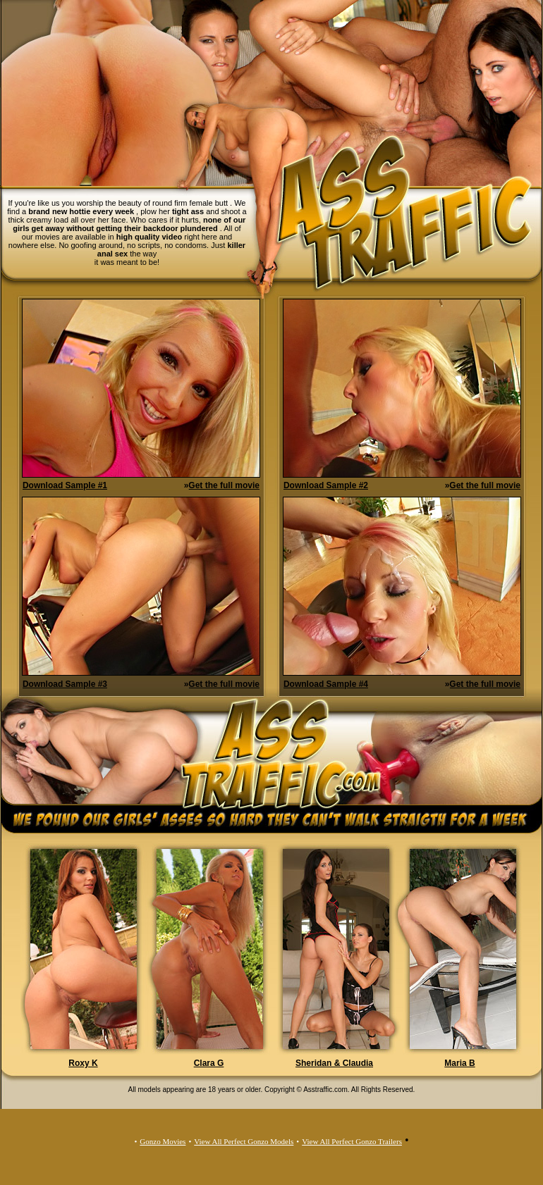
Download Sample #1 (65, 485)
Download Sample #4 (325, 684)
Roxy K (82, 1063)
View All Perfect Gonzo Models (243, 1141)
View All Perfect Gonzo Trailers (352, 1141)
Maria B (459, 1063)
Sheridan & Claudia (334, 1063)
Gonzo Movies (162, 1141)
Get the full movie (224, 485)
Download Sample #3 (65, 684)
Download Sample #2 (325, 485)
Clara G (209, 1063)
